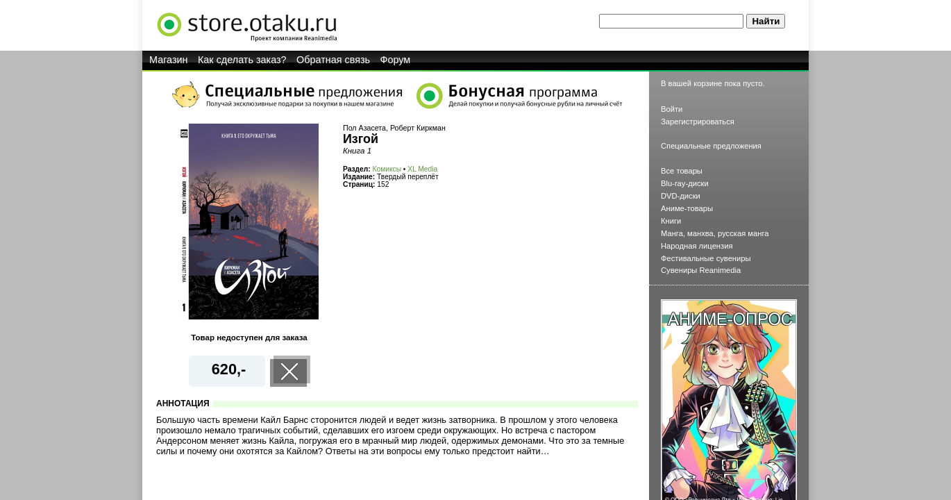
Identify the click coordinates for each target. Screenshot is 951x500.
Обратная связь (333, 59)
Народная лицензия (697, 246)
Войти (671, 109)
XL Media (422, 169)
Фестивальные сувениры (706, 258)
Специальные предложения (711, 146)
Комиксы (387, 169)
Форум (395, 59)
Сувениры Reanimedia (701, 270)
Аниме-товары (687, 208)
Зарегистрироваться (697, 121)
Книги (671, 221)
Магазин (168, 59)
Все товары (681, 171)
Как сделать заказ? (242, 59)
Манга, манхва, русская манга (715, 233)
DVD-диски (680, 196)
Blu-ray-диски (685, 183)
